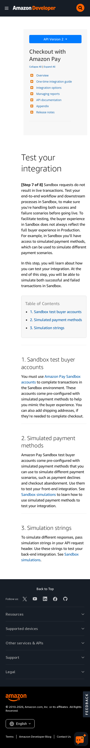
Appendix (42, 106)
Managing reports (47, 94)
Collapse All (35, 66)
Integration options (48, 88)
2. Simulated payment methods (56, 319)
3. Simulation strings (47, 327)
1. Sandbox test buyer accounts (56, 311)
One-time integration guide (53, 82)
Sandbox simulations (38, 494)
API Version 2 (54, 39)
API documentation (48, 100)
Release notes (44, 112)
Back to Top (45, 589)
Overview (42, 75)
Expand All (49, 66)
